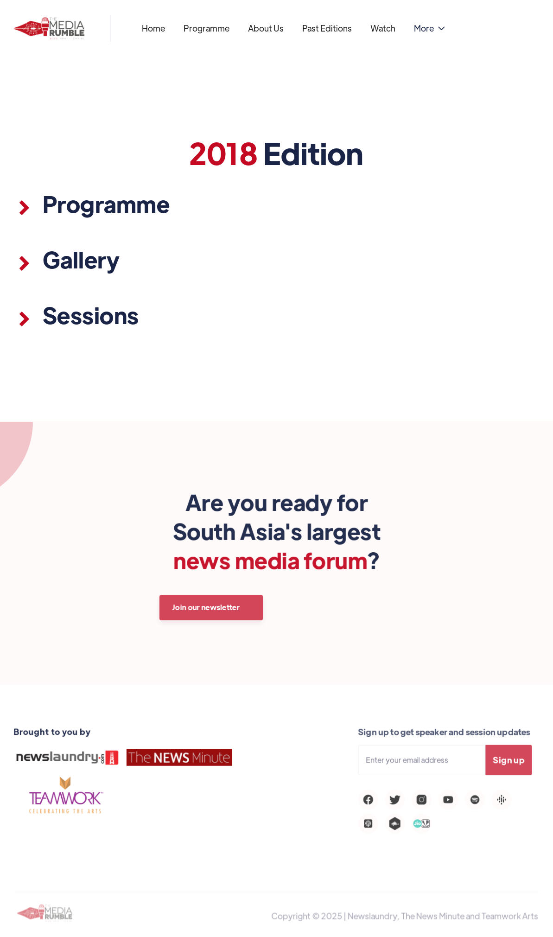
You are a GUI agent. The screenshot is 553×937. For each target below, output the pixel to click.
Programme (206, 28)
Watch (382, 28)
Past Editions (327, 28)
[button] (429, 28)
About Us (266, 28)
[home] (49, 28)
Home (153, 28)
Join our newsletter (207, 607)
